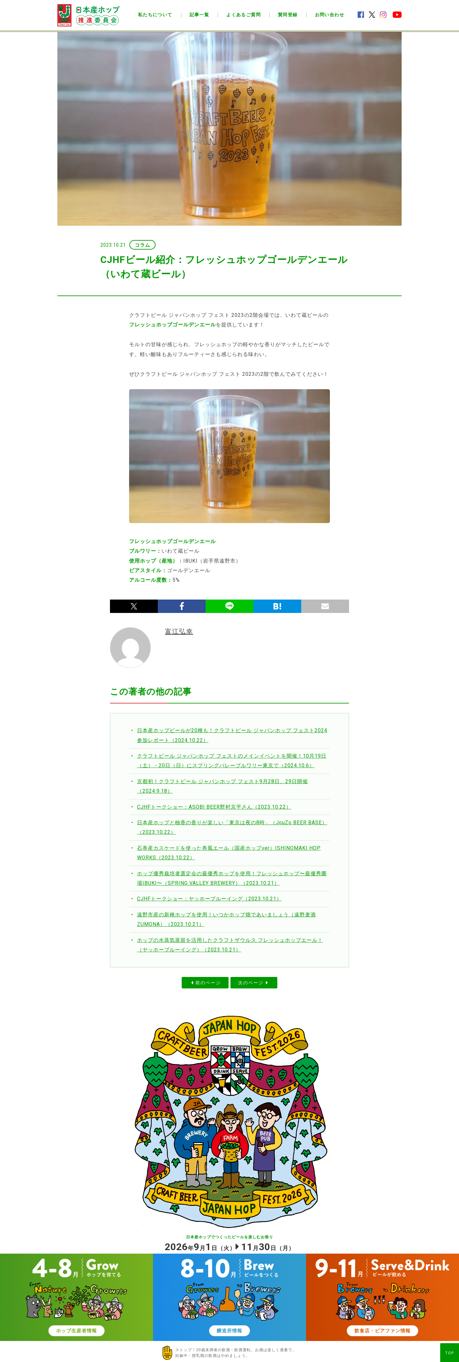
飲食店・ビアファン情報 (382, 1331)
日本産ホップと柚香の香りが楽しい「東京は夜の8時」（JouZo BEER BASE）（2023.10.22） (232, 827)
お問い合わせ (329, 14)
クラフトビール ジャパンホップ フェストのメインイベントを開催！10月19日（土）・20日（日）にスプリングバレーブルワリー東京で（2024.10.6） (231, 760)
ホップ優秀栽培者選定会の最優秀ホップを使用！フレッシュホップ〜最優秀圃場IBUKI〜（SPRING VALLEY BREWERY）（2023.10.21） (232, 878)
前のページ (208, 982)
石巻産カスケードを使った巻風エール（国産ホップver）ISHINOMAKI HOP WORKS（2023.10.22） (229, 853)
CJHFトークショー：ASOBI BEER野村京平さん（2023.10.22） (214, 807)
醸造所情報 (229, 1331)
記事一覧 (199, 14)
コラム (142, 245)
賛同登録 (288, 14)
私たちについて (155, 14)
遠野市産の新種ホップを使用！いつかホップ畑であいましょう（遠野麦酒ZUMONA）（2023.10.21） (226, 919)
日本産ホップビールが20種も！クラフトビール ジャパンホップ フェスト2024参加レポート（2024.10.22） (232, 735)
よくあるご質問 (243, 14)
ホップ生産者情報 (76, 1331)
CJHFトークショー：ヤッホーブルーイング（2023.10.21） (209, 899)
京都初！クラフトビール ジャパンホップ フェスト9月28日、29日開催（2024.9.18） (222, 786)
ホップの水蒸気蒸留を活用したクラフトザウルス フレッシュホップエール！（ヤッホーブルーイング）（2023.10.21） (230, 945)
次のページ (251, 982)
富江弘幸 (179, 631)
